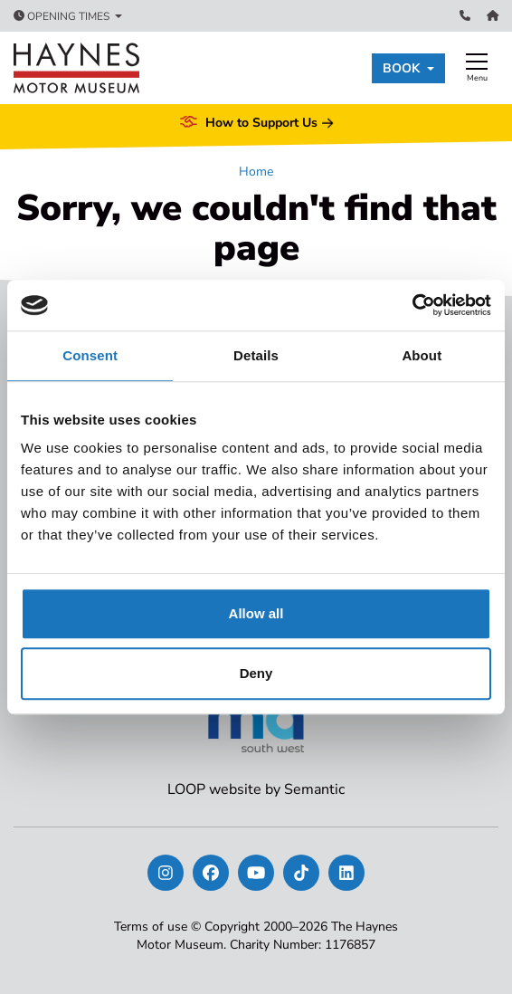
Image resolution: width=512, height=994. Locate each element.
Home (256, 171)
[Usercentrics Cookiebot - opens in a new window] (412, 305)
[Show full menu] (476, 68)
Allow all (256, 613)
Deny (256, 673)
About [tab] (421, 355)
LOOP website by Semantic (256, 789)
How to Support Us (256, 123)
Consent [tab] (90, 355)
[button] (408, 68)
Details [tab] (256, 355)
